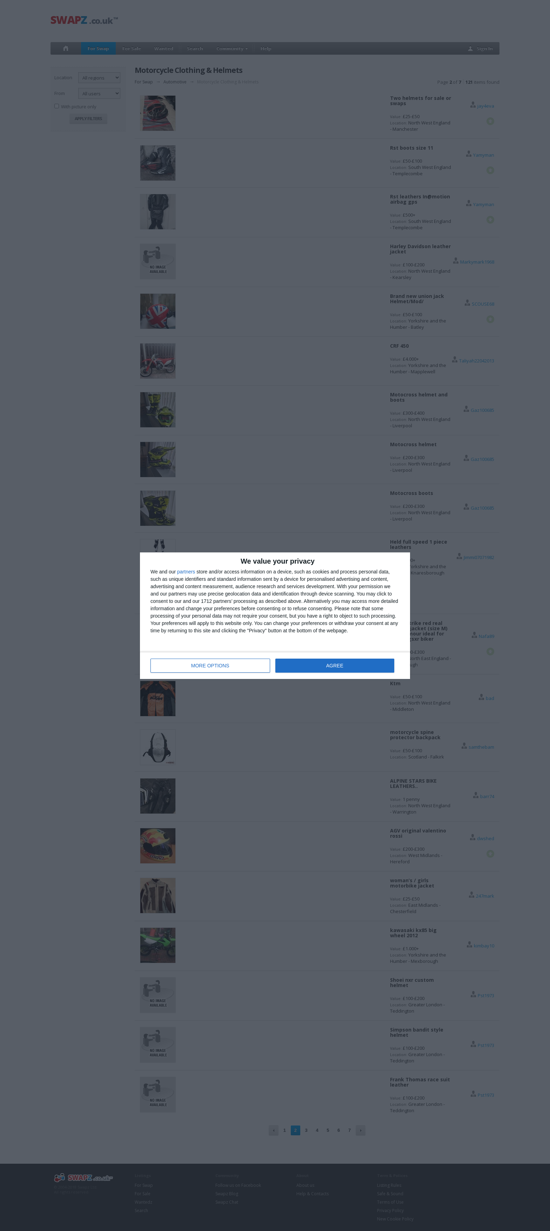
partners (186, 571)
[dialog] (275, 615)
